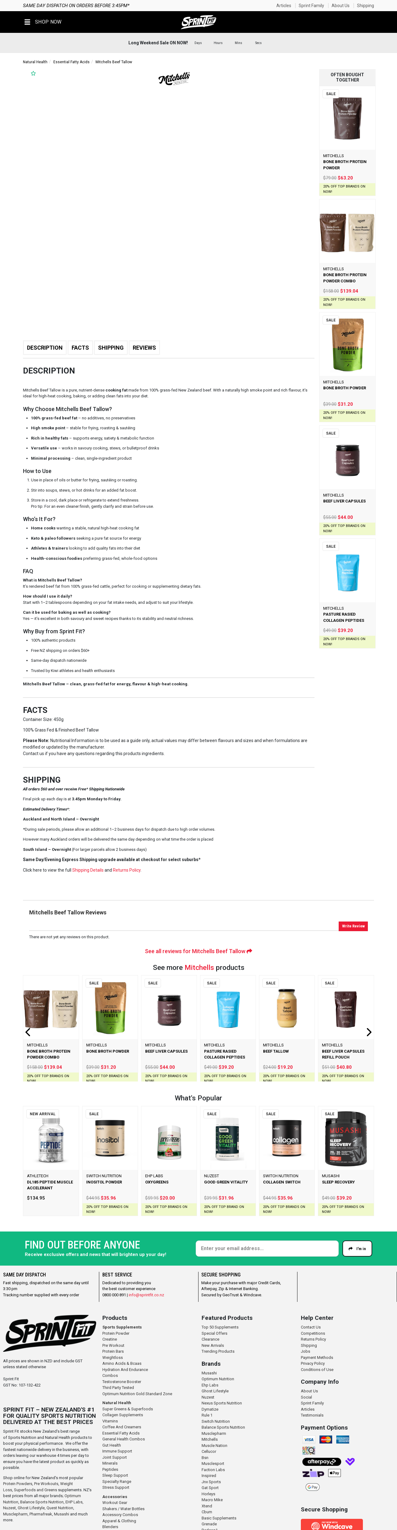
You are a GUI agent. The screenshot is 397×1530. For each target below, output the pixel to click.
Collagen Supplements (122, 1415)
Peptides (110, 1469)
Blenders (110, 1526)
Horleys (208, 1494)
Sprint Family (311, 5)
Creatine (109, 1339)
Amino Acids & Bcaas (121, 1363)
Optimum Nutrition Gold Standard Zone (137, 1393)
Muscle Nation (214, 1445)
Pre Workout (113, 1345)
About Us (341, 5)
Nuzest (9, 1508)
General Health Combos (123, 1439)
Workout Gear (114, 1502)
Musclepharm (15, 1514)
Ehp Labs (210, 1385)
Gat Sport (210, 1487)
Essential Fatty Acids (71, 62)
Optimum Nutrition (218, 1379)
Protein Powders (17, 1483)
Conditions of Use (317, 1369)
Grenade (209, 1524)
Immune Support (117, 1451)
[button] (43, 22)
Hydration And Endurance (125, 1369)
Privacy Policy (313, 1363)
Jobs (305, 1351)
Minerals (110, 1463)
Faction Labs (213, 1469)
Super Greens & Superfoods (127, 1409)
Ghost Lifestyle (31, 1508)
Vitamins (110, 1421)
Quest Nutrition (60, 1508)
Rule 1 (207, 1415)
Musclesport (213, 1463)
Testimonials (312, 1415)
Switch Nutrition (216, 1421)
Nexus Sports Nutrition (222, 1403)
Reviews (144, 347)
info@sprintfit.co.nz (146, 1295)
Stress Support (115, 1487)
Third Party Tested (118, 1387)
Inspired (209, 1475)
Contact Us (311, 1327)
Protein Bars (113, 1351)
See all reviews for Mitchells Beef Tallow (198, 951)
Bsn (205, 1457)
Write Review (353, 926)
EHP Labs (74, 1502)
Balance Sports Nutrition (42, 1502)
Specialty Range (116, 1481)
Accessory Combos (120, 1514)
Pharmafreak (40, 1514)
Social (306, 1397)
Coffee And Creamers (121, 1427)
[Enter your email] (267, 1248)
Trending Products (218, 1351)
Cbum (207, 1512)
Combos (110, 1375)
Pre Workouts (46, 1483)
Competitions (313, 1333)
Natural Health (35, 62)
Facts (80, 347)
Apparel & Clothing (119, 1521)
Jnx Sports (211, 1481)
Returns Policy (313, 1339)
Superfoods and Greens (35, 1490)
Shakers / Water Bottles (123, 1508)
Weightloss (112, 1357)
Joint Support (114, 1457)
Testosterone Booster (121, 1381)
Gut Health (111, 1445)
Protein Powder (115, 1333)
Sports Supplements (122, 1327)
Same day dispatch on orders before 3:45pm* (76, 5)
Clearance (210, 1339)
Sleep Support (115, 1475)
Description (45, 347)
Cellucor (209, 1451)
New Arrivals (213, 1345)
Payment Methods (317, 1357)
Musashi (62, 1514)
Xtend (207, 1506)
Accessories (114, 1496)
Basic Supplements (219, 1518)
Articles (283, 5)
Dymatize (210, 1409)
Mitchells (199, 967)
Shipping (365, 5)
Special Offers (214, 1333)
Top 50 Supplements (220, 1327)
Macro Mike (212, 1499)
